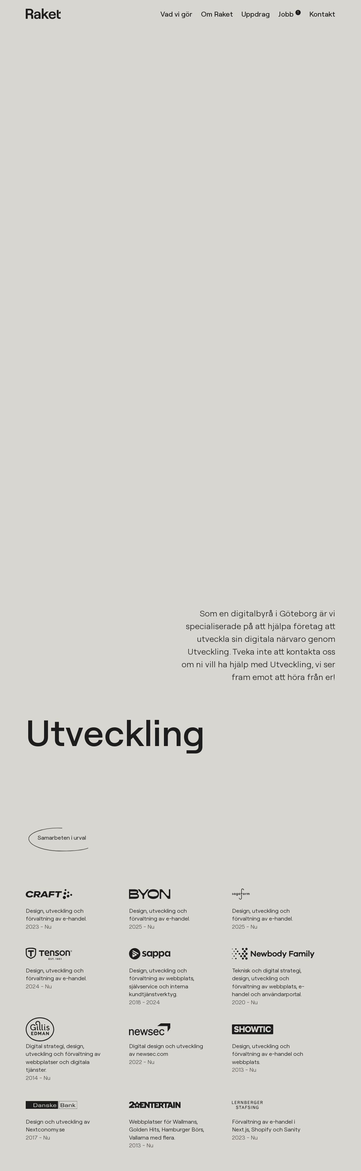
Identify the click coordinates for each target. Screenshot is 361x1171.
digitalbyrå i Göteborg (274, 613)
